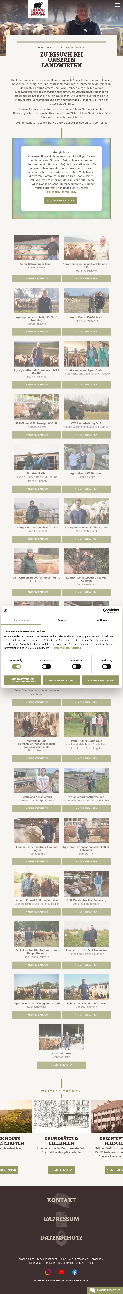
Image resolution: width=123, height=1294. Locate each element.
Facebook (74, 1272)
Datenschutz (61, 1238)
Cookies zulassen (100, 680)
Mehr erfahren (63, 1170)
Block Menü (34, 1263)
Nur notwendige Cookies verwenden (22, 680)
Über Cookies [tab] (102, 620)
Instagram (48, 1272)
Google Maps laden (61, 200)
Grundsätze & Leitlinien (61, 1141)
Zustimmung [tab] (21, 620)
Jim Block (50, 1263)
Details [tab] (61, 620)
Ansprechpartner (109, 1290)
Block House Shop (47, 1259)
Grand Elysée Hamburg (71, 1263)
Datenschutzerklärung (67, 647)
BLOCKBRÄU (98, 1259)
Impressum (61, 1219)
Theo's (91, 1263)
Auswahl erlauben (61, 680)
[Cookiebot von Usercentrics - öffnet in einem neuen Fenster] (105, 610)
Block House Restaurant (75, 1259)
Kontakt (61, 1200)
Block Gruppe (26, 1259)
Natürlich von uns (61, 47)
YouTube (61, 1272)
